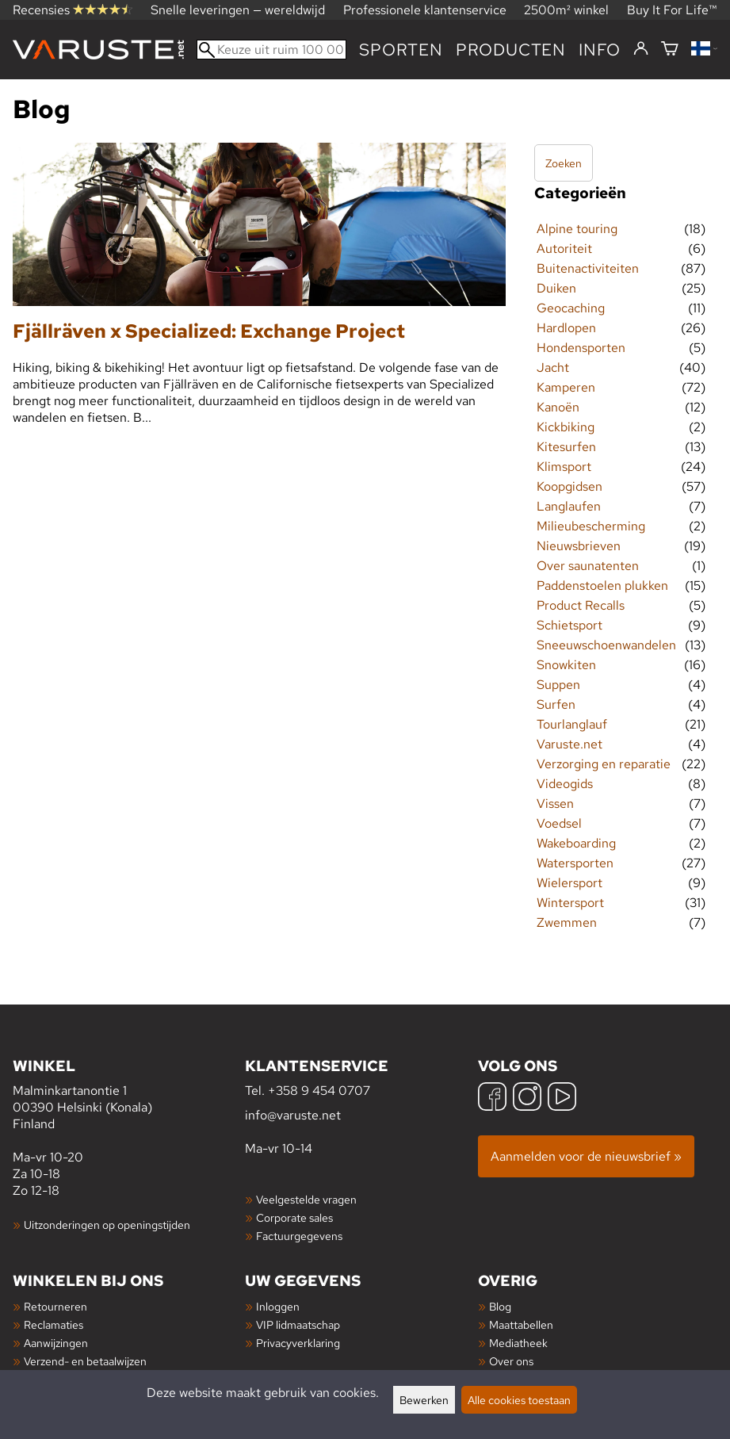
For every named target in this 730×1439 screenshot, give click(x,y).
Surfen (556, 704)
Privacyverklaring (298, 1342)
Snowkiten (566, 664)
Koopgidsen (569, 486)
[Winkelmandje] (669, 49)
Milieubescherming (591, 526)
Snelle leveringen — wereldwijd (238, 10)
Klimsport (564, 466)
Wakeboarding (576, 843)
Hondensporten (581, 347)
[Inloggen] (640, 49)
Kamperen (566, 387)
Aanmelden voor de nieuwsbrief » (586, 1156)
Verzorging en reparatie (604, 764)
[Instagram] (527, 1098)
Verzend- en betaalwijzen (85, 1360)
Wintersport (570, 902)
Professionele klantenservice (424, 10)
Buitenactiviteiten (588, 268)
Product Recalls (581, 605)
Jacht (553, 367)
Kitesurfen (566, 446)
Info (600, 49)
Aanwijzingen (56, 1342)
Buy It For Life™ (672, 10)
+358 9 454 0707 (319, 1090)
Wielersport (569, 882)
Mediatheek (518, 1342)
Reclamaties (53, 1324)
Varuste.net (569, 744)
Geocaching (571, 308)
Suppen (558, 684)
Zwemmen (567, 922)
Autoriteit (564, 248)
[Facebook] (492, 1098)
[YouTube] (562, 1098)
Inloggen (278, 1306)
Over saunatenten (588, 565)
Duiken (556, 288)
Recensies (72, 10)
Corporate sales (294, 1217)
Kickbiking (565, 427)
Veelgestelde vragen (306, 1199)
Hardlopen (566, 328)
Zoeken (563, 162)
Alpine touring (577, 228)
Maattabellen (521, 1324)
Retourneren (55, 1306)
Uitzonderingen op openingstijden (107, 1224)
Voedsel (559, 823)
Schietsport (569, 625)
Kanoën (558, 407)
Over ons (511, 1360)
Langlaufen (569, 506)
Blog (500, 1306)
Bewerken (424, 1399)
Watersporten (575, 863)
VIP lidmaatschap (298, 1324)
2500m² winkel (566, 10)
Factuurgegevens (299, 1235)
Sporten (401, 49)
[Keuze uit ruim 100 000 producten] (271, 49)
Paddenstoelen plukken (602, 585)
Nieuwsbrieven (579, 546)
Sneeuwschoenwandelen (606, 645)
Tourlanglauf (572, 724)
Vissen (555, 803)
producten (511, 49)
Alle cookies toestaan (519, 1399)
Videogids (565, 783)
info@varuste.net (293, 1115)
